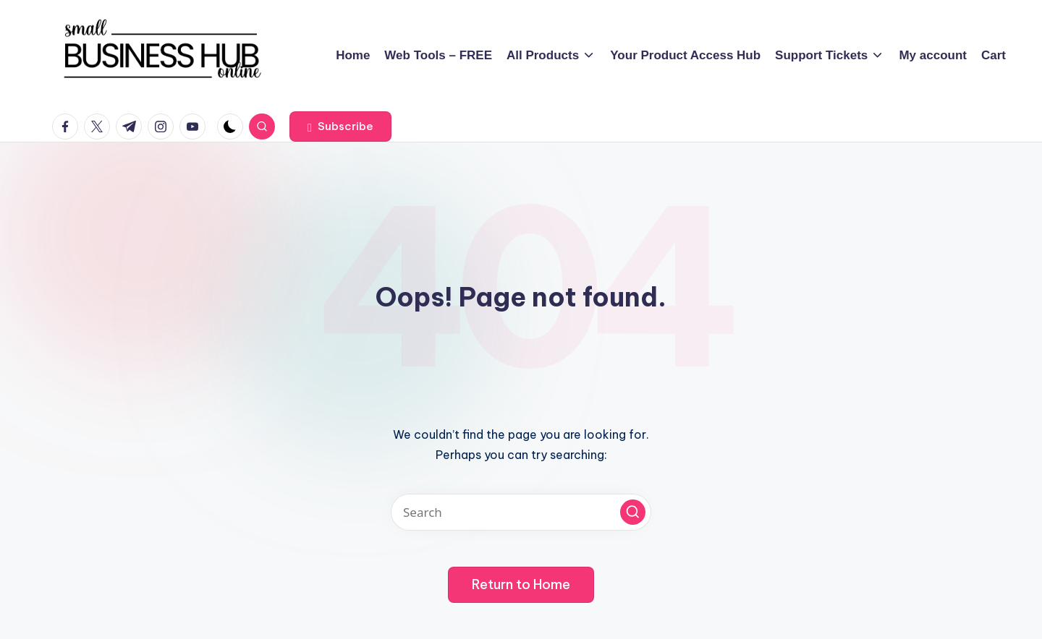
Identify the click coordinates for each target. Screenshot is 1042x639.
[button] (340, 126)
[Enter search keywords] (521, 512)
